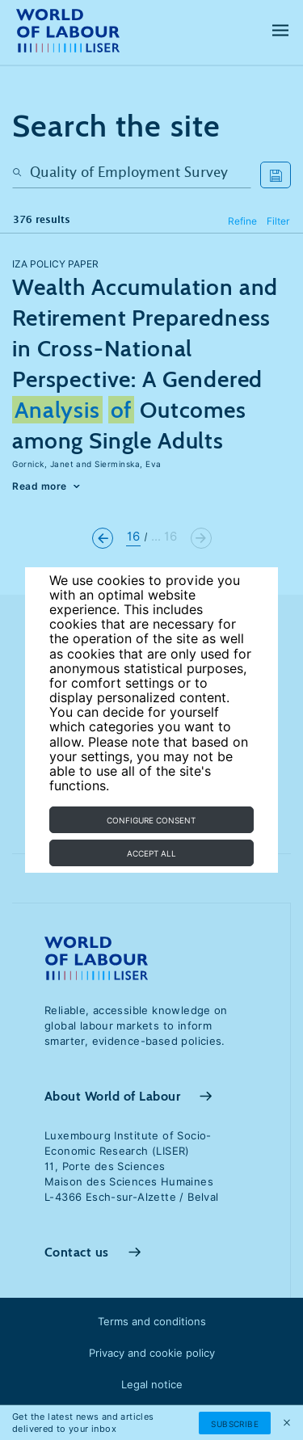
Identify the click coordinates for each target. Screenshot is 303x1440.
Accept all (151, 853)
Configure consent (151, 820)
